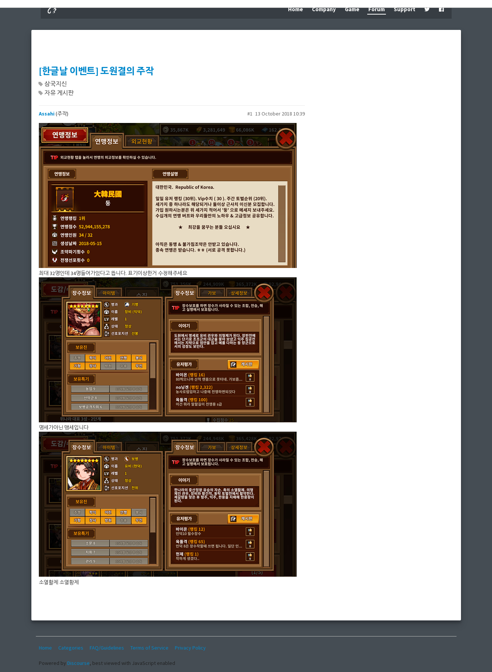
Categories (70, 647)
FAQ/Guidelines (107, 647)
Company (324, 9)
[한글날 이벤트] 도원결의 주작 (96, 71)
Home (295, 9)
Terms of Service (149, 647)
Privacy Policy (190, 647)
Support (404, 9)
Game (352, 9)
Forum (376, 9)
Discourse (78, 663)
